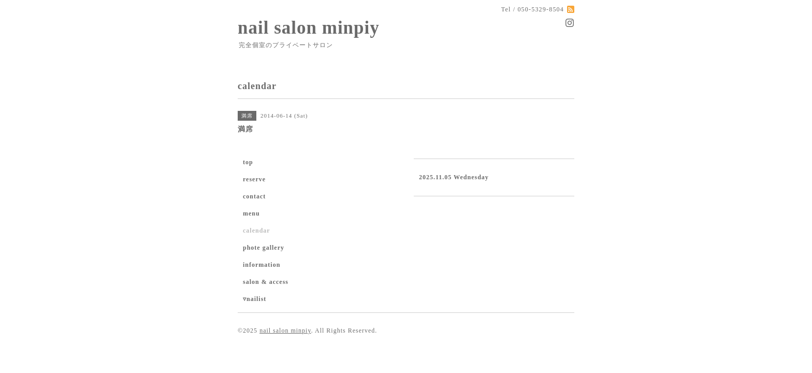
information (261, 264)
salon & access (265, 281)
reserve (254, 179)
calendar (256, 230)
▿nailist (254, 299)
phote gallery (263, 247)
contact (254, 196)
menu (251, 213)
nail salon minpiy (309, 28)
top (248, 162)
